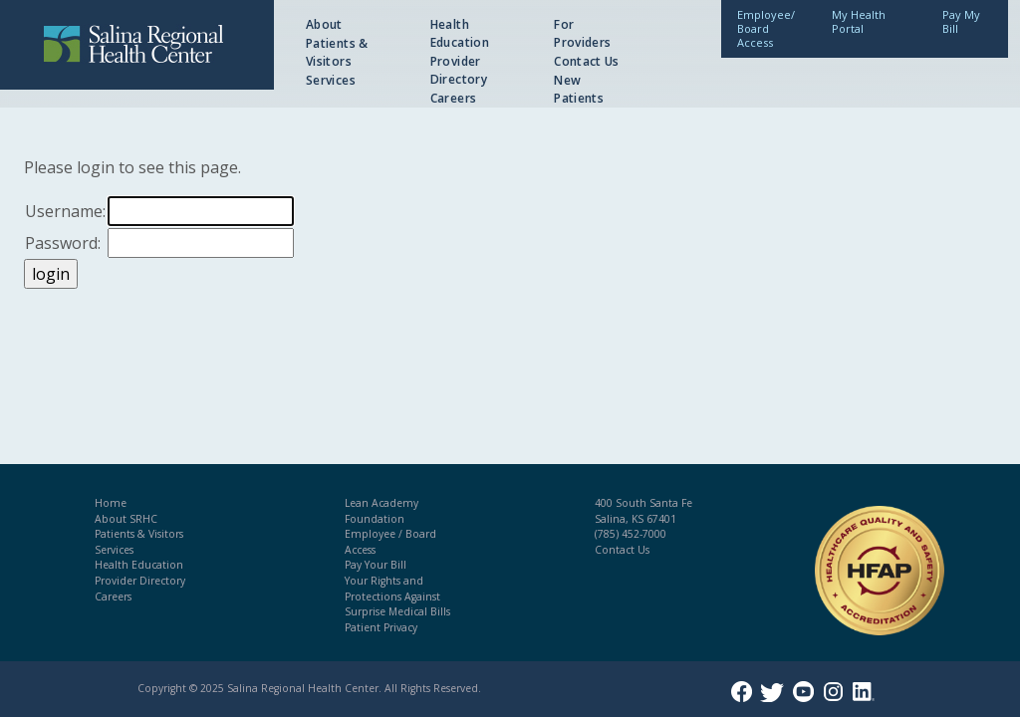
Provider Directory (458, 70)
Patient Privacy (381, 627)
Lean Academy (381, 503)
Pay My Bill (961, 21)
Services (331, 80)
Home (111, 503)
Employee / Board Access (390, 542)
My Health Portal (859, 21)
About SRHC (126, 519)
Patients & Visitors (337, 52)
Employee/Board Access (766, 28)
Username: (65, 211)
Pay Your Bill (375, 565)
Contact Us (587, 61)
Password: (63, 243)
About (324, 24)
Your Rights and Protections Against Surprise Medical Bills (397, 596)
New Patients (579, 89)
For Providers (582, 33)
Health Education (459, 33)
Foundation (374, 519)
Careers (453, 98)
